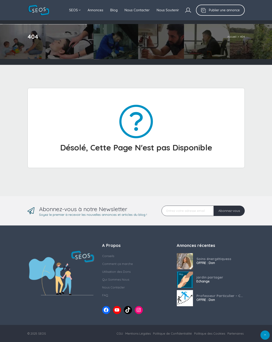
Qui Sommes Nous (115, 279)
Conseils (108, 256)
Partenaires (235, 333)
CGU (119, 333)
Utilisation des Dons (116, 271)
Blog (114, 10)
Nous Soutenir (168, 10)
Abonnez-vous (229, 211)
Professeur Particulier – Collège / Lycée (220, 296)
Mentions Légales (138, 333)
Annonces (95, 10)
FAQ (105, 295)
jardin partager (209, 277)
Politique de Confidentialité (172, 333)
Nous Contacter (137, 10)
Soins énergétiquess (213, 259)
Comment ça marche (117, 264)
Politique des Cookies (209, 333)
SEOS (75, 10)
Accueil (231, 36)
